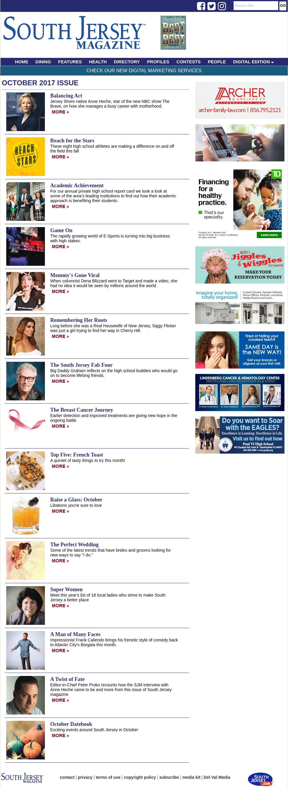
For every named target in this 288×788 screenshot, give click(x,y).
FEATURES (70, 61)
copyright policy (140, 777)
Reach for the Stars (72, 141)
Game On (61, 230)
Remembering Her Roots (78, 320)
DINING (43, 61)
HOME (21, 61)
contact (67, 777)
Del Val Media (217, 777)
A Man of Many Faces (75, 634)
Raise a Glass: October (76, 500)
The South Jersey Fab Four (81, 365)
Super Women (66, 589)
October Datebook (71, 724)
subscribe (169, 777)
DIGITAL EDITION (253, 61)
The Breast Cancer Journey (81, 410)
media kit (191, 777)
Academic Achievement (76, 185)
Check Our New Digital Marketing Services (144, 70)
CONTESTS (189, 61)
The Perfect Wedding (74, 545)
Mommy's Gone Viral (75, 275)
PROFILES (158, 61)
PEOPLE (217, 61)
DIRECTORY (127, 61)
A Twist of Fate (67, 679)
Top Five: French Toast (76, 455)
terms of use (108, 777)
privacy (85, 777)
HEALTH (98, 61)
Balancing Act (66, 96)
